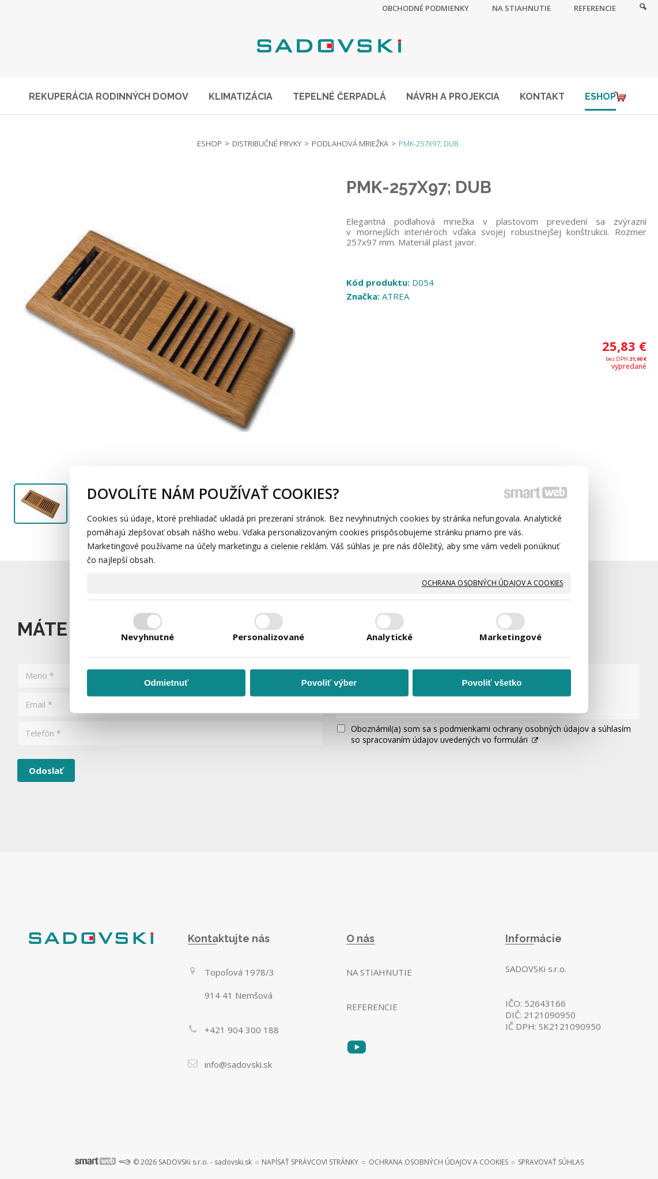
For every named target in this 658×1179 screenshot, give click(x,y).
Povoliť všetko (492, 682)
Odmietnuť (166, 682)
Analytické (389, 637)
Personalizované (269, 637)
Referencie (372, 1006)
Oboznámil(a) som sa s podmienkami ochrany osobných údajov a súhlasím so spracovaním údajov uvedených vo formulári (491, 734)
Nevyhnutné (148, 637)
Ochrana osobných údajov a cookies (492, 583)
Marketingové (510, 637)
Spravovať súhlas (551, 1162)
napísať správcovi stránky (310, 1162)
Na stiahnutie (379, 972)
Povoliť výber (329, 682)
